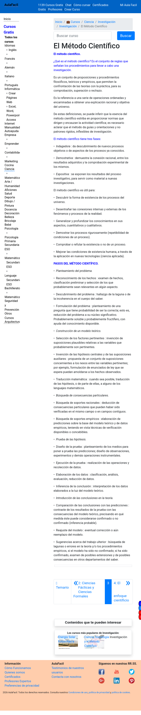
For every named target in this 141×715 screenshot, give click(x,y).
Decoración (12, 213)
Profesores (55, 9)
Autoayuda (12, 131)
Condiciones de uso (78, 692)
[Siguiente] (122, 591)
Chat (68, 5)
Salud (8, 193)
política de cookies (121, 692)
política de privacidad (99, 692)
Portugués (11, 85)
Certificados (12, 677)
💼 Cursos (73, 22)
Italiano (9, 76)
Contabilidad (13, 152)
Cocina (9, 165)
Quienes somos (15, 672)
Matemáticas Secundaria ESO (13, 262)
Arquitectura (13, 322)
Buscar (126, 36)
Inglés (13, 50)
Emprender (12, 143)
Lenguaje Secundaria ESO (13, 280)
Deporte (10, 197)
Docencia (11, 209)
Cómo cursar (82, 5)
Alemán (10, 67)
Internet (10, 123)
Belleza (9, 217)
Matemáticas (13, 178)
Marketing (11, 161)
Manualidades (14, 127)
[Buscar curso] (83, 35)
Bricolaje (10, 221)
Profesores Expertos (18, 681)
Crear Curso (72, 9)
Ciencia (9, 169)
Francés (10, 58)
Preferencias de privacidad (22, 685)
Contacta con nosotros (66, 677)
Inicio (7, 19)
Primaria (10, 241)
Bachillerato (12, 288)
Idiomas (10, 45)
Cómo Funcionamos (18, 668)
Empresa (10, 135)
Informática (12, 89)
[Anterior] (88, 591)
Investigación (106, 22)
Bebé (8, 224)
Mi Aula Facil (128, 5)
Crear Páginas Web (11, 98)
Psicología (11, 228)
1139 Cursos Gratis (51, 5)
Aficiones (11, 190)
